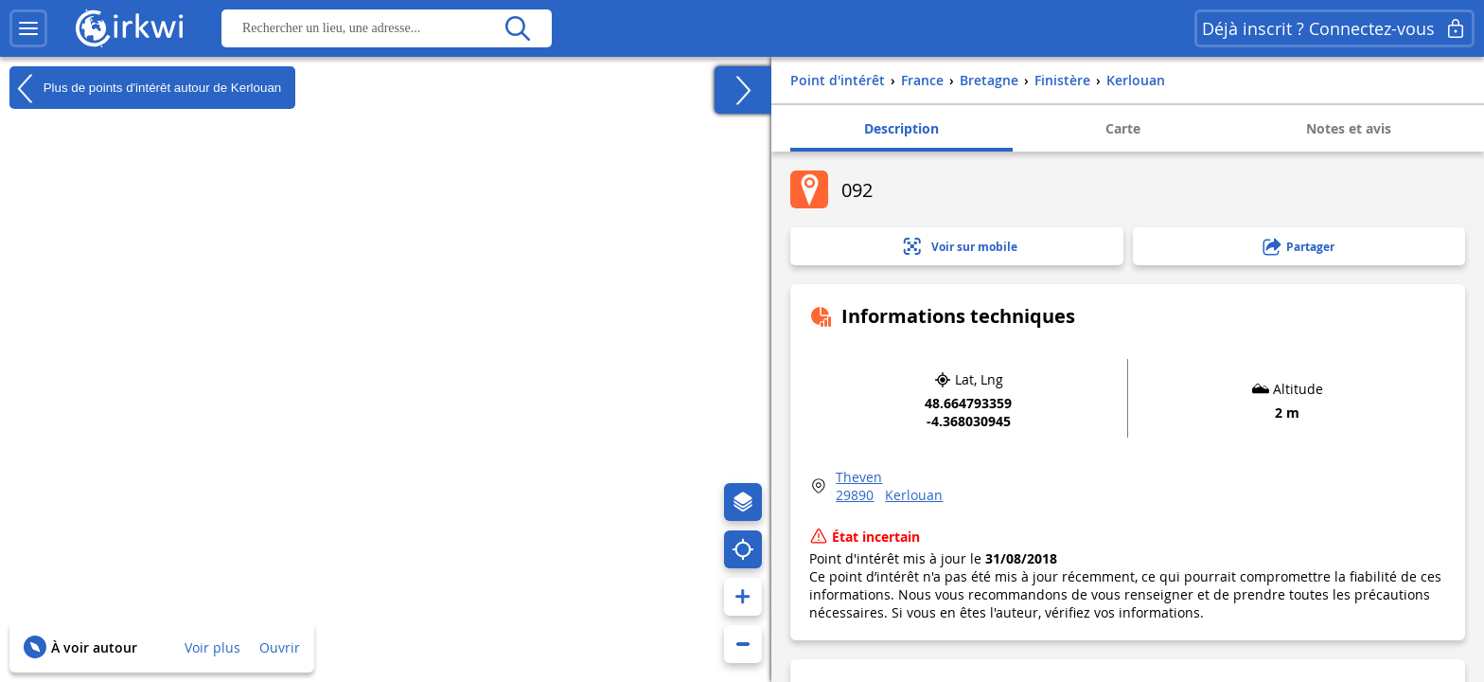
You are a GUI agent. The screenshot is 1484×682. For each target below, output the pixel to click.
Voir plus (212, 647)
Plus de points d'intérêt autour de (145, 88)
